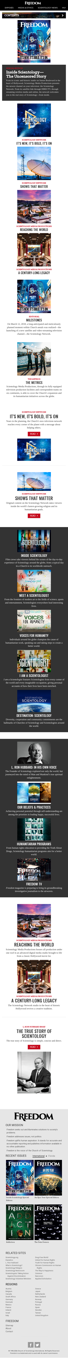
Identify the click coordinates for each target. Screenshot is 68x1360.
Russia (38, 1305)
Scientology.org (12, 1257)
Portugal (38, 1302)
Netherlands (40, 1294)
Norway (38, 1299)
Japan (37, 1291)
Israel (8, 1313)
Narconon (39, 1276)
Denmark (9, 1302)
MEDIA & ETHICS (25, 8)
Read (34, 434)
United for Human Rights (45, 1260)
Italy (7, 1315)
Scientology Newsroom (15, 1271)
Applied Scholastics (43, 1279)
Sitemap (9, 1325)
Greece (38, 1289)
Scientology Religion (14, 1268)
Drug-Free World (41, 1257)
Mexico (8, 1305)
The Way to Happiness (44, 1271)
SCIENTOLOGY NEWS (48, 8)
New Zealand (40, 1297)
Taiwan (38, 1313)
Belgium (9, 1291)
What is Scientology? (14, 1265)
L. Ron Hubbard (12, 1263)
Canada (9, 1294)
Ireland (8, 1310)
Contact (9, 1331)
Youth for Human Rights (44, 1263)
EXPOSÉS (9, 8)
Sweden (38, 1310)
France (8, 1307)
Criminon (38, 1273)
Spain (37, 1307)
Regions (11, 1284)
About (8, 1328)
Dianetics (9, 1260)
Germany (9, 1299)
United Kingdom (41, 1315)
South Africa (11, 1297)
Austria (8, 1289)
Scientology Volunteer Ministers (18, 1279)
